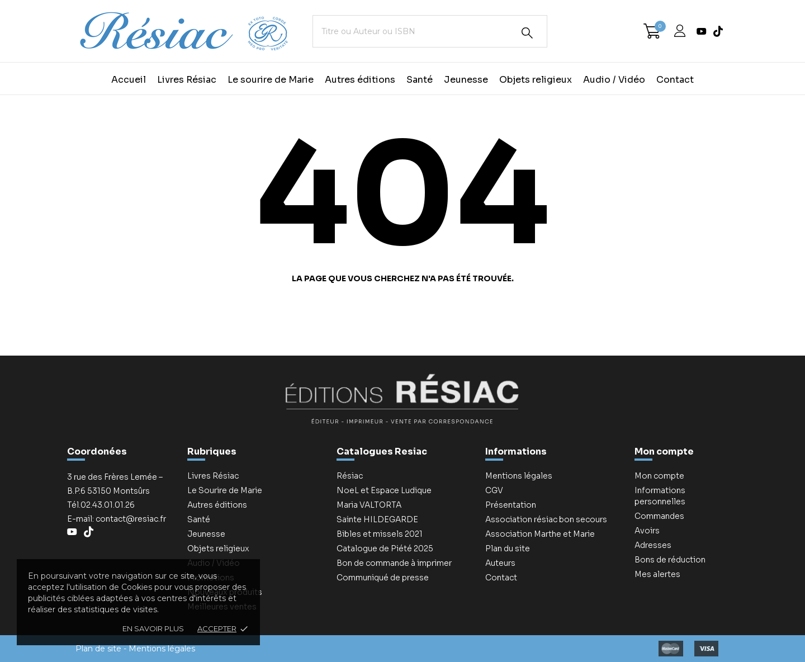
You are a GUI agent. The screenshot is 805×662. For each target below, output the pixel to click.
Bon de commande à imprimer (394, 563)
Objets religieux (535, 80)
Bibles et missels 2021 (380, 534)
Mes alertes (657, 574)
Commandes (659, 516)
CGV (494, 490)
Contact (675, 80)
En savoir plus (153, 628)
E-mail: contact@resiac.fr (116, 519)
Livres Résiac (186, 80)
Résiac (350, 476)
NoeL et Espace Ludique (384, 490)
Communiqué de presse (383, 578)
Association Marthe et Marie (540, 534)
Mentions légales (518, 476)
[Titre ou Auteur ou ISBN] (429, 31)
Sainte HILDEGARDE (377, 519)
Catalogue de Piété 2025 (385, 548)
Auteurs (500, 563)
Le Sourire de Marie (224, 490)
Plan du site (507, 548)
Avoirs (647, 531)
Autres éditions (360, 80)
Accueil (128, 80)
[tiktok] (718, 31)
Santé (419, 80)
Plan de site (98, 649)
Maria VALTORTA (369, 505)
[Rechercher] (527, 33)
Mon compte (664, 451)
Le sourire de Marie (271, 80)
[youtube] (702, 31)
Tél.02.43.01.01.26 (101, 505)
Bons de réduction (669, 560)
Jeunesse (466, 80)
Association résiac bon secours (546, 519)
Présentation (510, 505)
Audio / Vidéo (614, 80)
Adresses (652, 545)
